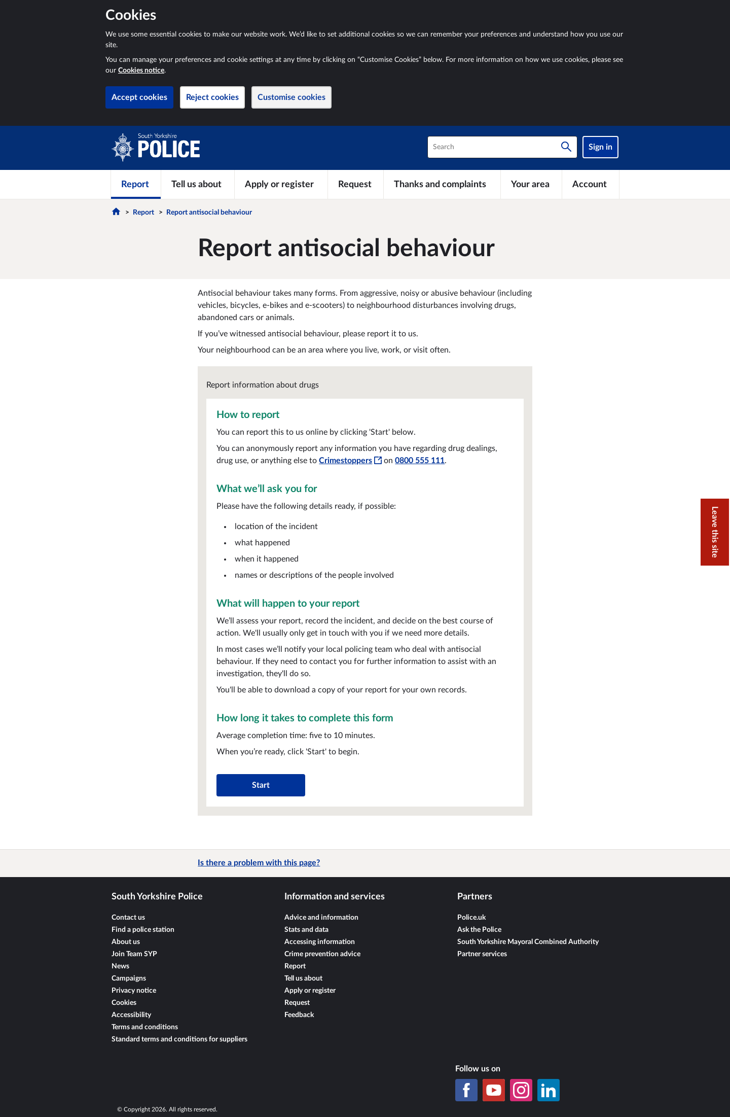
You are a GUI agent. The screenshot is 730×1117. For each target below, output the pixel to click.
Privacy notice (134, 990)
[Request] (356, 184)
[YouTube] (494, 1090)
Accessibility (131, 1015)
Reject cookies (212, 97)
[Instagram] (521, 1090)
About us (126, 942)
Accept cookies (139, 97)
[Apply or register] (281, 184)
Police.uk (471, 917)
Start (261, 785)
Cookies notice (141, 70)
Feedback (299, 1015)
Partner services (482, 954)
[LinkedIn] (548, 1090)
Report (143, 212)
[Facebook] (466, 1090)
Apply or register (310, 990)
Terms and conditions (145, 1027)
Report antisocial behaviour (209, 212)
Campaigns (129, 978)
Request (297, 1002)
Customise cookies (291, 97)
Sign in (600, 147)
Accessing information (319, 942)
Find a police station (143, 929)
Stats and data (306, 929)
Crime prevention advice (322, 954)
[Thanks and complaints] (442, 184)
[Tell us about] (197, 184)
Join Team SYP (134, 954)
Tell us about (303, 978)
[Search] (566, 147)
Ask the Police (479, 929)
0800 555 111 (420, 461)
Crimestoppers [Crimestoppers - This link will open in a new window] (350, 461)
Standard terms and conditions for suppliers (179, 1039)
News (120, 966)
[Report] (136, 184)
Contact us (128, 917)
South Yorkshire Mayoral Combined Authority (528, 942)
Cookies (124, 1002)
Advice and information (321, 917)
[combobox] (502, 147)
